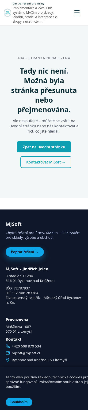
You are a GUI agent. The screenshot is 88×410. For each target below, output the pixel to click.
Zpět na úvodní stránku (44, 147)
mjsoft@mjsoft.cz (26, 353)
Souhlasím (19, 402)
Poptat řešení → (24, 252)
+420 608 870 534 (26, 346)
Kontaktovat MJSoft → (46, 162)
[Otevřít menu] (76, 12)
